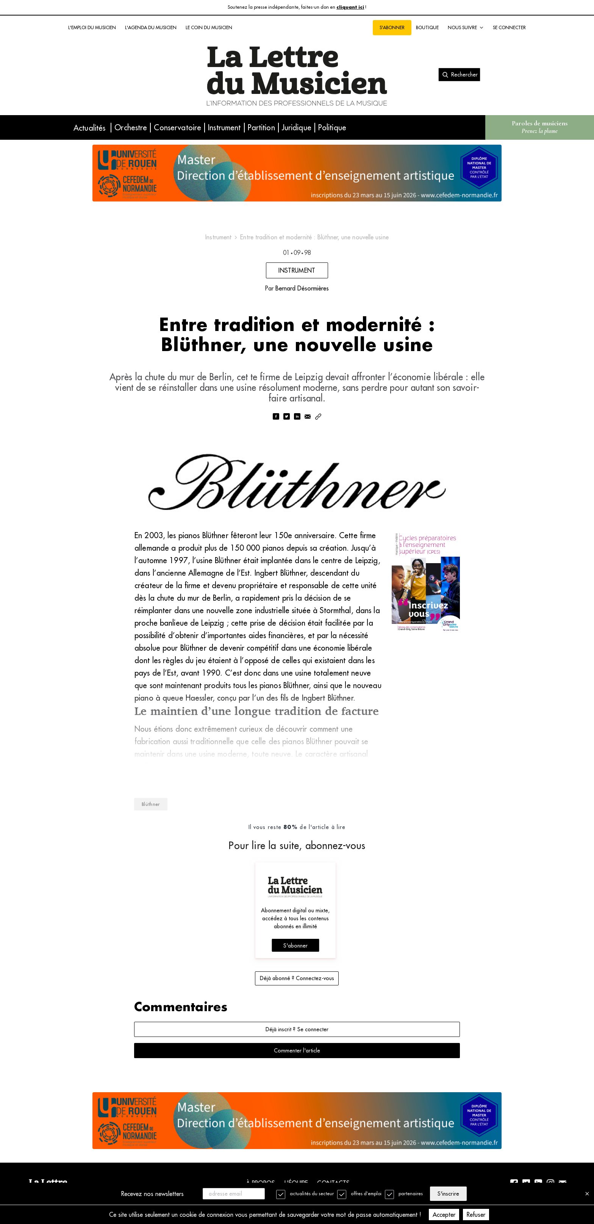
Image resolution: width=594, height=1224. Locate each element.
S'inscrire (448, 1193)
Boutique (427, 27)
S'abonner (392, 27)
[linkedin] (297, 417)
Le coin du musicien (209, 27)
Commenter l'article (297, 1050)
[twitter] (286, 417)
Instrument (224, 127)
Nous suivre (466, 28)
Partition (261, 127)
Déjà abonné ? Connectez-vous (297, 978)
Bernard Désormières (302, 288)
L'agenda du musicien (151, 27)
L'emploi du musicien (92, 27)
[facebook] (276, 417)
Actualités (89, 128)
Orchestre (130, 127)
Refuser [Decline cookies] (476, 1214)
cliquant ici (350, 7)
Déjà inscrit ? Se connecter (297, 1029)
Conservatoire (177, 127)
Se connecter (509, 27)
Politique (332, 127)
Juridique (296, 127)
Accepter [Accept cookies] (444, 1214)
